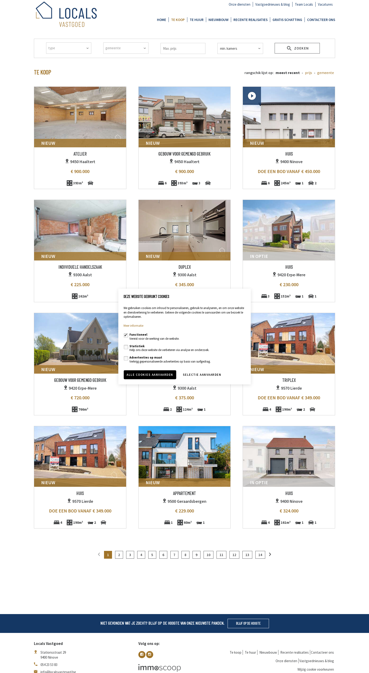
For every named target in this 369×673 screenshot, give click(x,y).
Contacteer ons (321, 19)
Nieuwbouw (219, 19)
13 (247, 555)
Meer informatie (133, 326)
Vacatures (325, 4)
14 (260, 555)
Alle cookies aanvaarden (150, 375)
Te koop (178, 19)
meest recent (288, 72)
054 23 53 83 (48, 664)
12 (234, 555)
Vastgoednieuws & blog (272, 4)
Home (161, 19)
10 (208, 555)
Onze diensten (239, 4)
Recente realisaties (250, 19)
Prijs (308, 72)
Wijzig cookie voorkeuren (315, 669)
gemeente (325, 72)
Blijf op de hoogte (248, 623)
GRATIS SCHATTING (287, 19)
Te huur (197, 19)
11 (221, 555)
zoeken (297, 49)
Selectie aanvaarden (202, 375)
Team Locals (304, 4)
